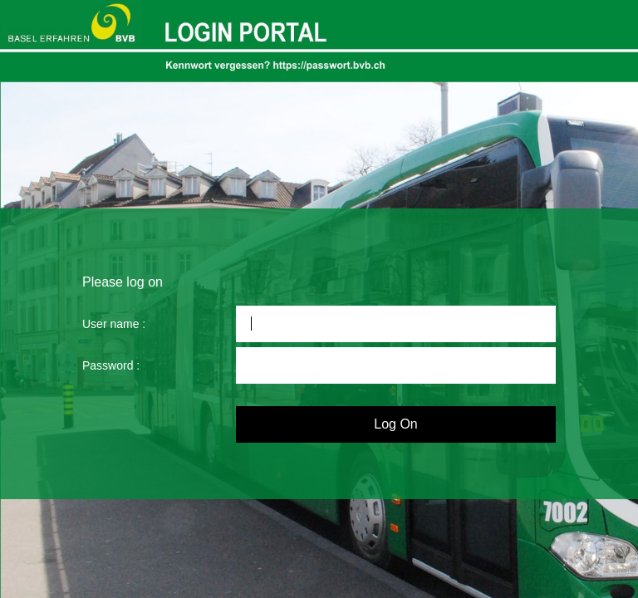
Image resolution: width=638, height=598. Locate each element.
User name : (113, 324)
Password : (111, 365)
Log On (395, 424)
